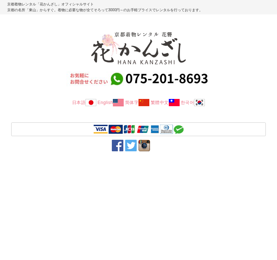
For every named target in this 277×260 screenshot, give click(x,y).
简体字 (137, 102)
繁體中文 (165, 102)
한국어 (193, 102)
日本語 (84, 102)
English (110, 102)
